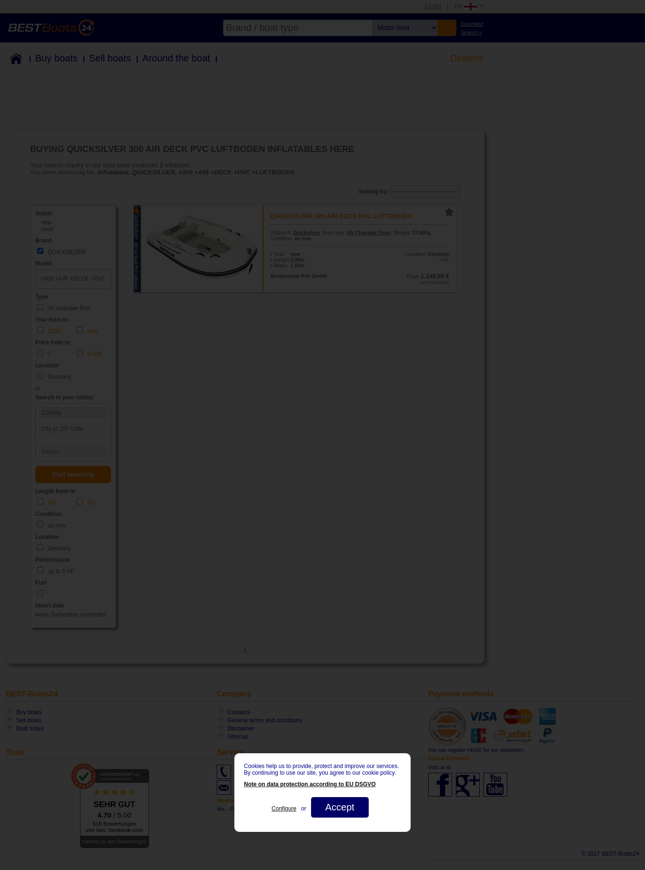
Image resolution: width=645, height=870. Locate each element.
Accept (339, 807)
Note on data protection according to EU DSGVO (310, 784)
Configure (284, 808)
